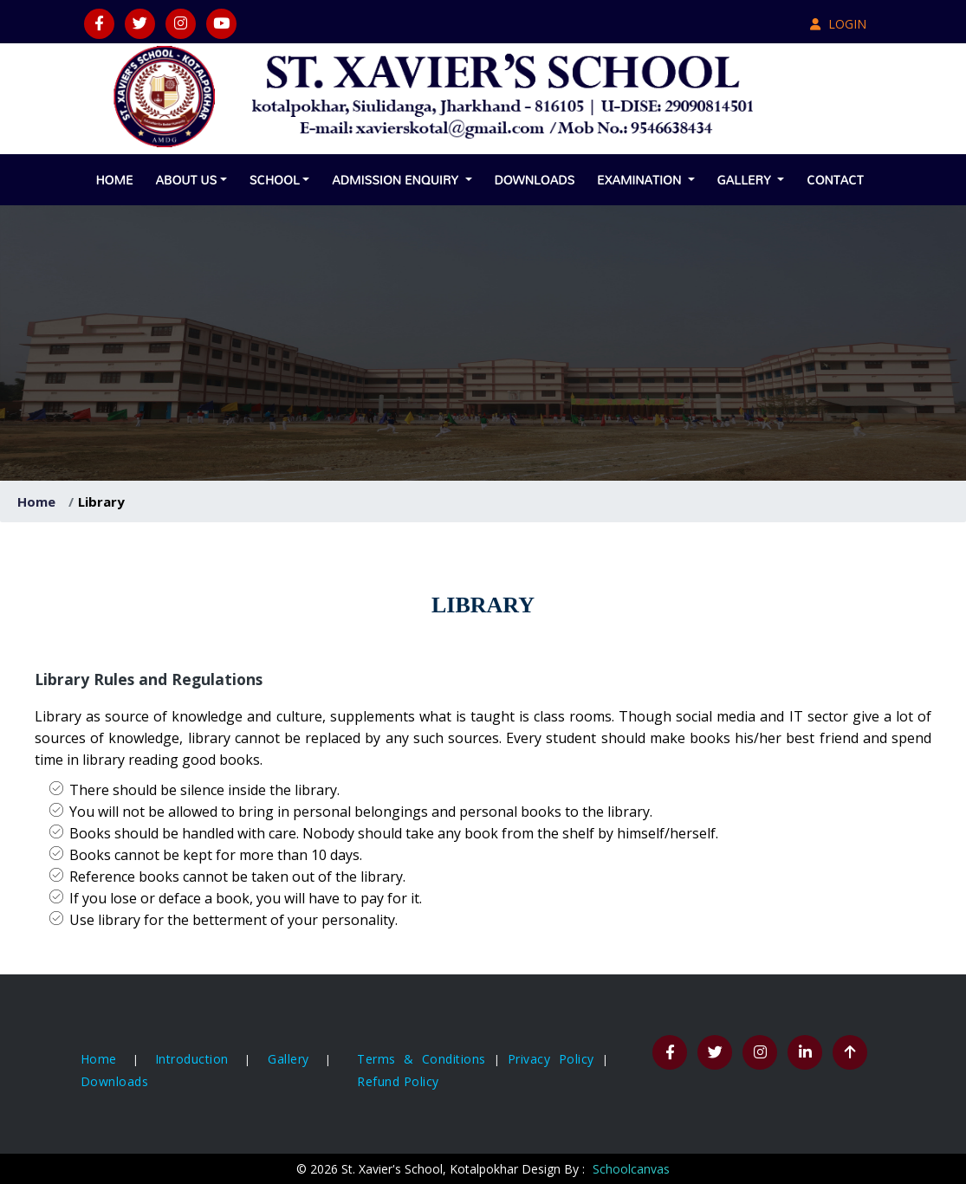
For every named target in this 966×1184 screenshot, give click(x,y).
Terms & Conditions (425, 1059)
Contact (835, 179)
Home (114, 179)
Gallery (746, 179)
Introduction (192, 1059)
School (275, 179)
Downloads (535, 179)
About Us (186, 179)
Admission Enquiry (397, 179)
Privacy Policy (555, 1059)
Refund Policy (398, 1081)
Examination (640, 179)
